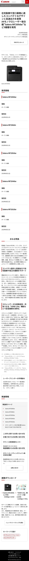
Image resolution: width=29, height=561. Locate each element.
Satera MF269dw (10, 408)
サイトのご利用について (14, 554)
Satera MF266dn (9, 412)
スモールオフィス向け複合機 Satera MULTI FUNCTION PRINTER (15, 426)
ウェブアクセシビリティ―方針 (14, 557)
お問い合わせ (14, 468)
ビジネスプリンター (10, 537)
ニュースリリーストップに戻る (14, 522)
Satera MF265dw (10, 415)
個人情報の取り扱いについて (15, 555)
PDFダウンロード (19, 42)
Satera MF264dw (10, 418)
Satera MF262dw (10, 422)
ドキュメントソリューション (12, 535)
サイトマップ (18, 552)
